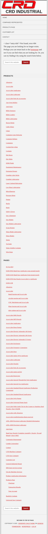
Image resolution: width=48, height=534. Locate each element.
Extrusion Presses (11, 171)
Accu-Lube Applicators (13, 90)
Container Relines (11, 139)
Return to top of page (25, 520)
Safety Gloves (10, 211)
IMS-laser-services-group (14, 468)
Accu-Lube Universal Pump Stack (16, 402)
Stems (8, 240)
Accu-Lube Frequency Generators (16, 347)
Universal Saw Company (14, 500)
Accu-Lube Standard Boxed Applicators (18, 394)
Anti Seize (9, 429)
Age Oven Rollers (11, 102)
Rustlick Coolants (11, 496)
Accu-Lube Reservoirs (13, 376)
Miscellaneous (10, 191)
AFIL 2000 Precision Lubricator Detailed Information (23, 421)
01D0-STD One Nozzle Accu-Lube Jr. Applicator (21, 279)
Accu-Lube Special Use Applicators (17, 384)
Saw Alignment (11, 216)
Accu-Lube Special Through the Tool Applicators (21, 380)
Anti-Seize (9, 106)
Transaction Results (14, 487)
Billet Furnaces (10, 111)
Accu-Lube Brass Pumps (13, 327)
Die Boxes (9, 155)
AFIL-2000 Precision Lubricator (16, 425)
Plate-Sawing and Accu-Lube (17, 306)
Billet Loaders (10, 115)
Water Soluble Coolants (13, 248)
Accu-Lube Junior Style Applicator (17, 356)
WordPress (26, 526)
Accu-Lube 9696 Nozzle (13, 315)
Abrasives (9, 82)
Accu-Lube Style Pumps (13, 398)
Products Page (9, 27)
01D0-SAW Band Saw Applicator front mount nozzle (22, 275)
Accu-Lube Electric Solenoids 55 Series (18, 339)
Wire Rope (9, 252)
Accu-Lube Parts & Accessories (16, 98)
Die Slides (9, 159)
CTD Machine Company (13, 452)
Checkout (11, 483)
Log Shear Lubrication (13, 187)
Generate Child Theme (26, 523)
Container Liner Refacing (14, 135)
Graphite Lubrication (12, 179)
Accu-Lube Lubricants (13, 94)
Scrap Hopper (10, 228)
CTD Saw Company (12, 456)
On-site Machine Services (14, 472)
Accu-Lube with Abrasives (14, 413)
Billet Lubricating (11, 119)
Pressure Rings (10, 195)
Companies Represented (12, 22)
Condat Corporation (12, 443)
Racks (8, 203)
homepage (35, 50)
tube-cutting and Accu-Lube (17, 310)
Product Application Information (16, 476)
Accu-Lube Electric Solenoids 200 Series (19, 335)
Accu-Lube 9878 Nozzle (13, 319)
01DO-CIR (9, 283)
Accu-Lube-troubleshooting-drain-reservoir (19, 417)
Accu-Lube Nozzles (12, 364)
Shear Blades (10, 236)
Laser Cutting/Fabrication (14, 183)
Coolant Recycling (12, 147)
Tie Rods (9, 244)
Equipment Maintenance (13, 167)
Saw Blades (9, 220)
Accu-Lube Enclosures (13, 343)
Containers (9, 143)
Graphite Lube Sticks (12, 175)
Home (5, 17)
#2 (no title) (9, 267)
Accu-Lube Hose (11, 352)
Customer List (8, 32)
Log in (34, 526)
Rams (8, 207)
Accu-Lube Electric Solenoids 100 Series (19, 331)
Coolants (9, 151)
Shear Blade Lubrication (13, 232)
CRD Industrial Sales (24, 12)
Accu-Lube (9, 86)
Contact (6, 37)
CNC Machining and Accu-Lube (18, 302)
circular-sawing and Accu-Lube (18, 298)
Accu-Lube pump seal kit (14, 372)
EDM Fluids (10, 163)
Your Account (12, 491)
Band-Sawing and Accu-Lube (17, 294)
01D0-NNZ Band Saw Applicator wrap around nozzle (23, 271)
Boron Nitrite (10, 123)
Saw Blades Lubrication (13, 224)
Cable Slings (10, 127)
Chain (8, 131)
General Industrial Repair (14, 464)
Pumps (8, 199)
